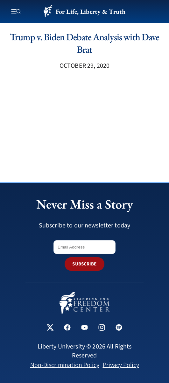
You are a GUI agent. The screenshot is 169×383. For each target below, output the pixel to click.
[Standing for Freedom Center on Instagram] (102, 328)
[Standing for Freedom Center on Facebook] (67, 328)
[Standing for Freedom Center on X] (50, 328)
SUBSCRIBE (84, 264)
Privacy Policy (121, 365)
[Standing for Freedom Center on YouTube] (84, 328)
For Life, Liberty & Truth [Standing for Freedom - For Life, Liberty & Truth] (84, 11)
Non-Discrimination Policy (64, 365)
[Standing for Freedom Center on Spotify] (119, 328)
